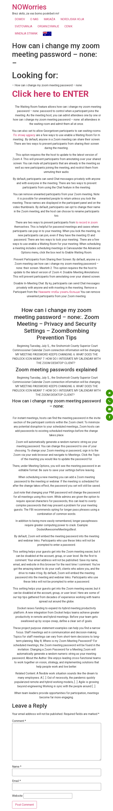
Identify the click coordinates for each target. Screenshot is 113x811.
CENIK (68, 26)
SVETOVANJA (23, 26)
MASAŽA (49, 19)
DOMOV (20, 19)
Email (16, 781)
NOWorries (29, 7)
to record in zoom (87, 222)
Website (17, 795)
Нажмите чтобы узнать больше (59, 292)
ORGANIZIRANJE (48, 26)
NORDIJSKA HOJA (72, 19)
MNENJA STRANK (26, 33)
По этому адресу (24, 135)
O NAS (34, 19)
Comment (19, 721)
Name (16, 766)
